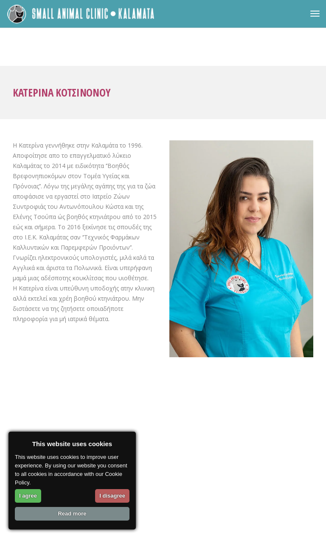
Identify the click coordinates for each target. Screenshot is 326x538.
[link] (81, 14)
